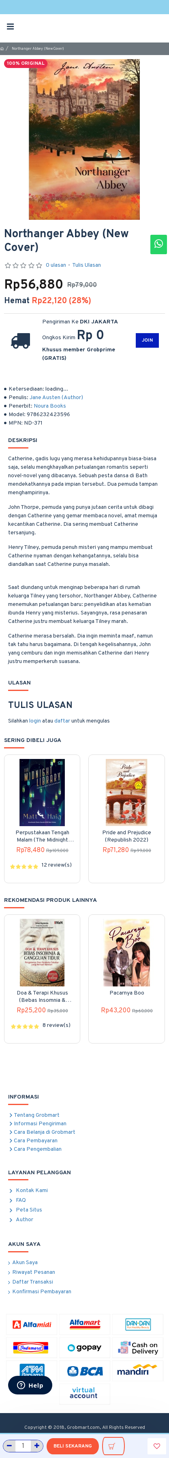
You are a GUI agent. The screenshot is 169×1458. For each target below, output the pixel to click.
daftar (62, 721)
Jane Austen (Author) (56, 397)
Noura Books (50, 406)
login (35, 721)
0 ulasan (56, 265)
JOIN (147, 340)
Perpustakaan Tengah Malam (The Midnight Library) (42, 836)
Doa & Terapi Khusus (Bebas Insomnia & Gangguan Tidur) (42, 997)
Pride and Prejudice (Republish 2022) (126, 836)
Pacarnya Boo (126, 993)
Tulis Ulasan (86, 265)
